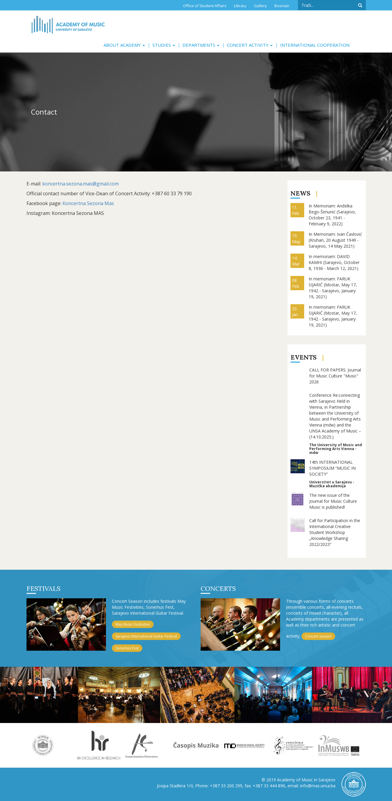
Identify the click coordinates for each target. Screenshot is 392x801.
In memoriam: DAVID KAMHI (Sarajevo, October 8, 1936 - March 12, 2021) (334, 262)
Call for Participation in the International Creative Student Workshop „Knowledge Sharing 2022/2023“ (334, 532)
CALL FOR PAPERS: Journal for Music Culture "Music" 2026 (335, 376)
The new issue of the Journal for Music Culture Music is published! (333, 501)
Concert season (318, 636)
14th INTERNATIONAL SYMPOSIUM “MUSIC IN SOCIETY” (332, 468)
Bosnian (281, 5)
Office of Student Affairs (205, 5)
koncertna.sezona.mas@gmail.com (80, 183)
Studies (163, 45)
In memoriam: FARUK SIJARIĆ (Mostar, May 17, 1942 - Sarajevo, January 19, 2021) (333, 287)
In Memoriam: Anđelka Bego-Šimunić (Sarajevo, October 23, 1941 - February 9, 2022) (332, 215)
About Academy (124, 45)
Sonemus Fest (127, 648)
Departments (200, 45)
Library (240, 5)
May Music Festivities (132, 624)
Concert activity (250, 45)
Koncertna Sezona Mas (88, 203)
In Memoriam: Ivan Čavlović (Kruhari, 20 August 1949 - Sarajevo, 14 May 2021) (335, 240)
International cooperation (314, 45)
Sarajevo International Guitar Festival (146, 636)
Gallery (260, 5)
